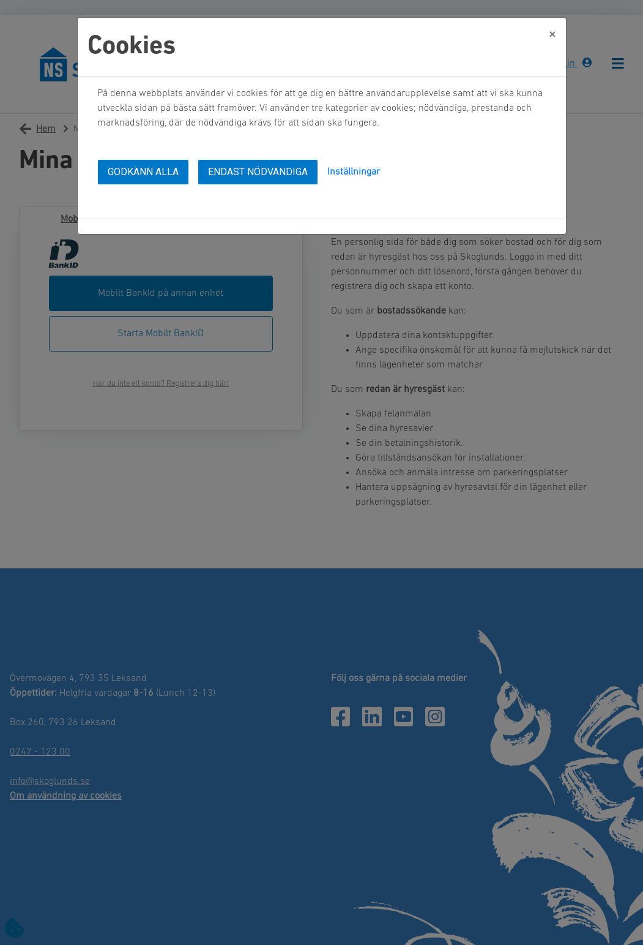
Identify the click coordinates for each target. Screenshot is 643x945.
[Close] (552, 31)
